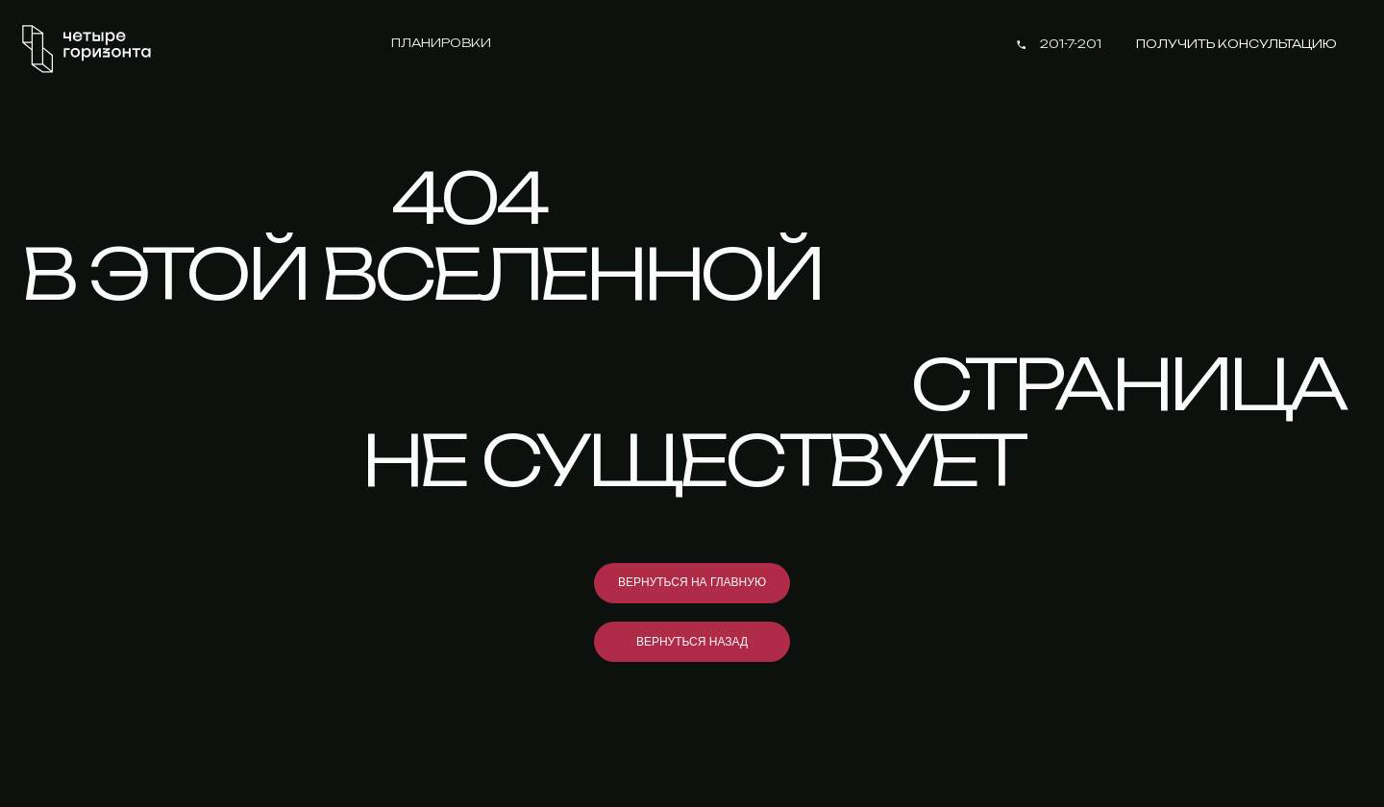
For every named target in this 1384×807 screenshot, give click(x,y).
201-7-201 (1070, 44)
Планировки (441, 43)
